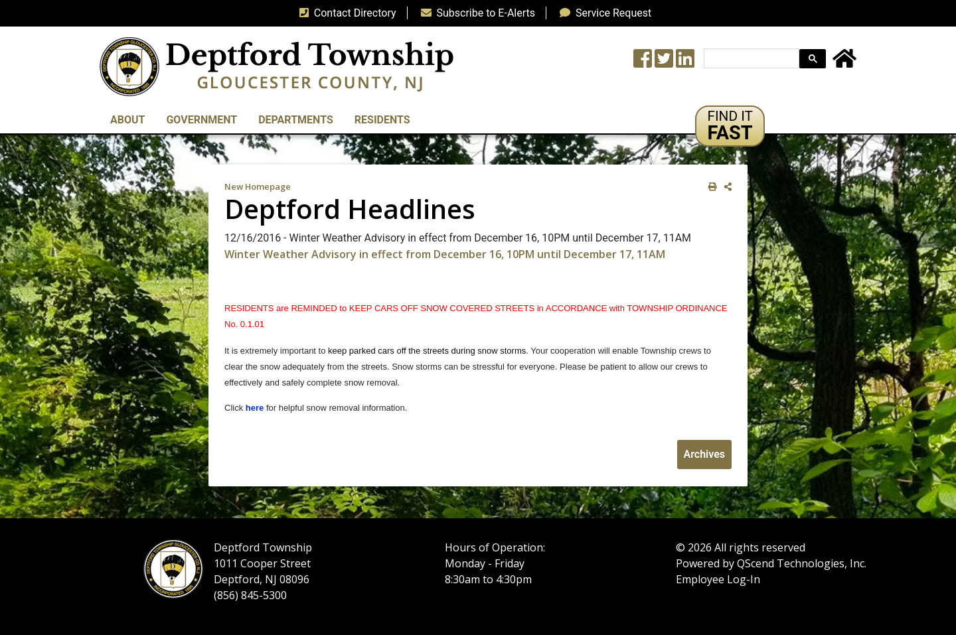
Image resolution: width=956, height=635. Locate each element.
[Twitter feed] (664, 62)
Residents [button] (382, 119)
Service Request (602, 13)
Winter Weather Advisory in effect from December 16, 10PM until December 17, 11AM (444, 254)
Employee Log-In (718, 579)
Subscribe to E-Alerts (476, 13)
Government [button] (201, 119)
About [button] (127, 119)
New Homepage (257, 186)
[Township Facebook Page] (642, 62)
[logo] (276, 66)
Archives (704, 454)
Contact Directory (345, 13)
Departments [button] (295, 119)
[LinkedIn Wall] (685, 62)
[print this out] (710, 187)
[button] (729, 126)
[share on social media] (725, 187)
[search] (750, 58)
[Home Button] (844, 62)
